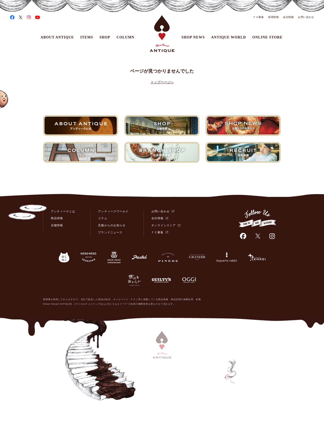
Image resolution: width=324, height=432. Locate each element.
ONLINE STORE (267, 37)
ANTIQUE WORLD (228, 37)
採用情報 (273, 17)
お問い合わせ (306, 17)
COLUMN (126, 37)
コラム (102, 218)
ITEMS (86, 37)
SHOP (104, 37)
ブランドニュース (110, 232)
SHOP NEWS (193, 37)
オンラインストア (163, 225)
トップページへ (162, 82)
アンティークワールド (113, 211)
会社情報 (288, 17)
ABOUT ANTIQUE (57, 37)
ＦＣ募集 (258, 17)
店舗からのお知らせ (111, 225)
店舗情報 (57, 225)
